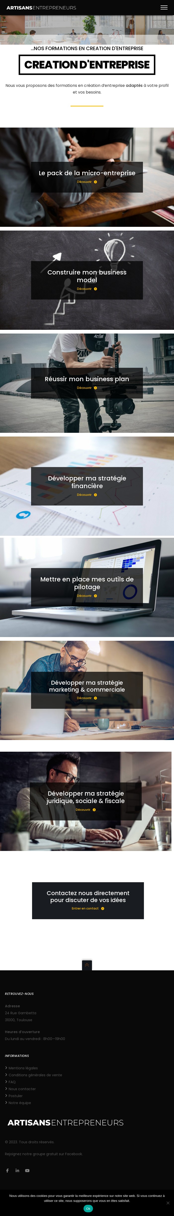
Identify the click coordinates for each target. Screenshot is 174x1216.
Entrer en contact (88, 908)
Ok (88, 1209)
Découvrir (87, 182)
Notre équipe (20, 1102)
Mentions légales (23, 1068)
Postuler (16, 1095)
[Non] (167, 1202)
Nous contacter (22, 1088)
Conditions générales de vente (35, 1075)
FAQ (12, 1082)
